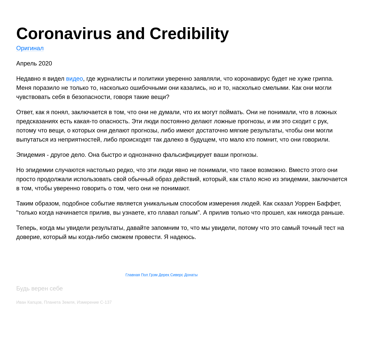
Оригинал (30, 48)
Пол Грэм (149, 274)
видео (74, 78)
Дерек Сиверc (171, 274)
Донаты (191, 274)
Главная (132, 274)
